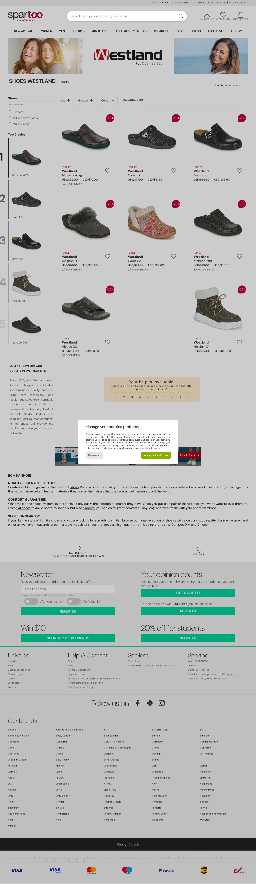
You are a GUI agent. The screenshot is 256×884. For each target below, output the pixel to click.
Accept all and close (156, 455)
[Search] (181, 16)
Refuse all (94, 455)
